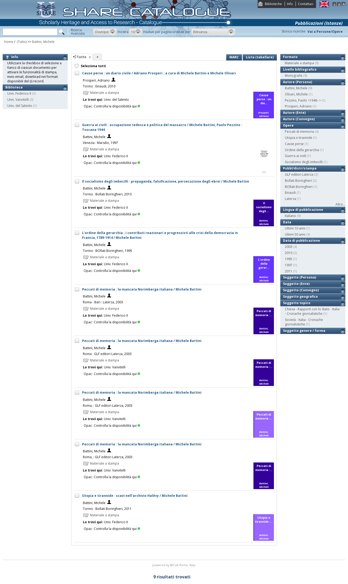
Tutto (81, 57)
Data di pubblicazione (301, 240)
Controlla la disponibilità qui (117, 106)
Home (8, 41)
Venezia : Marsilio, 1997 (100, 142)
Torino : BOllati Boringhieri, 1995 (107, 250)
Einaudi (290, 192)
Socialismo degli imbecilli (304, 162)
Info (290, 4)
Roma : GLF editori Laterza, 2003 (107, 354)
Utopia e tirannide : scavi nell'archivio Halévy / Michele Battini (135, 495)
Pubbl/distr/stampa (300, 168)
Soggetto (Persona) (299, 277)
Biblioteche (273, 4)
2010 (288, 253)
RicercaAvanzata (78, 31)
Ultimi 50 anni (295, 234)
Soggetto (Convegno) (301, 290)
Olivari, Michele (296, 94)
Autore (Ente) (294, 112)
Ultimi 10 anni (295, 228)
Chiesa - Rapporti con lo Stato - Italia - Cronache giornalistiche (312, 311)
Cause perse (294, 144)
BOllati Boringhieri (299, 186)
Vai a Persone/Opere (325, 31)
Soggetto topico (296, 303)
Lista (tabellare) (260, 57)
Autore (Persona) (297, 82)
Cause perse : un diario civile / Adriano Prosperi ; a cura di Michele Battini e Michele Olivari (159, 73)
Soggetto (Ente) (296, 283)
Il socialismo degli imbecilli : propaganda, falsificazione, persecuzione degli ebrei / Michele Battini (165, 181)
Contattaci (305, 4)
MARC (234, 57)
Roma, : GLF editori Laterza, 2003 (107, 405)
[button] (105, 32)
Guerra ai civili (295, 156)
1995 (288, 259)
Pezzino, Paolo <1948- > (303, 100)
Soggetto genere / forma (304, 330)
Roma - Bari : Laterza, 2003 (103, 302)
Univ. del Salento (19, 105)
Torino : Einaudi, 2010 (99, 86)
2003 (288, 246)
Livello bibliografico (300, 69)
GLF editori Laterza (299, 174)
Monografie (293, 75)
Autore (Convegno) (299, 119)
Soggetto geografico (300, 296)
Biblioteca (14, 87)
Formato (290, 57)
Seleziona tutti (93, 66)
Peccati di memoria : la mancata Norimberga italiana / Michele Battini (141, 289)
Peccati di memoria (299, 131)
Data (287, 222)
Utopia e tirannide (298, 137)
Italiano (290, 216)
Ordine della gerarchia (302, 150)
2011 (288, 271)
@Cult (174, 565)
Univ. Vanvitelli (18, 99)
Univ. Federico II (19, 93)
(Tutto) (21, 41)
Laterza (290, 198)
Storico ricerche (293, 31)
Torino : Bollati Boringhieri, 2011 (107, 508)
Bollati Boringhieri (298, 180)
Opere (288, 125)
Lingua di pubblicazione (303, 209)
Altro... (340, 204)
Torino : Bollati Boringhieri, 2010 (107, 194)
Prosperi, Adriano (96, 80)
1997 (288, 265)
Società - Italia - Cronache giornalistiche (304, 322)
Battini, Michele (43, 41)
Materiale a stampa (299, 63)
